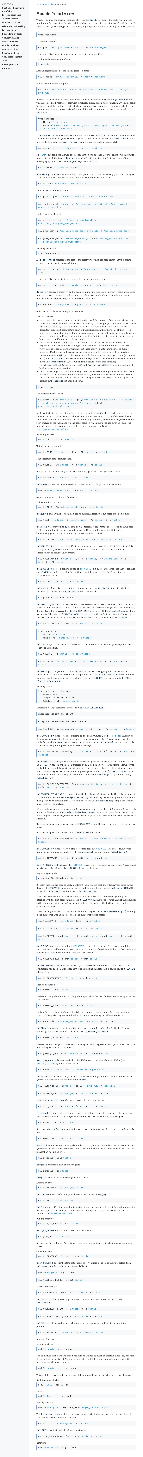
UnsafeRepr (53, 1368)
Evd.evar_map (99, 47)
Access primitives (10, 41)
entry (59, 77)
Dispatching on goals (12, 34)
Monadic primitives (11, 22)
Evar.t (78, 47)
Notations (6, 68)
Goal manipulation (10, 38)
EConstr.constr (49, 128)
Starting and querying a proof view (13, 9)
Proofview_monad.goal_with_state (57, 223)
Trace (4, 60)
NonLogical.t (67, 1423)
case (78, 654)
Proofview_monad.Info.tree (54, 406)
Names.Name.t (77, 1053)
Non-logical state (10, 64)
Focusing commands (11, 15)
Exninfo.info (70, 507)
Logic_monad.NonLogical (96, 1407)
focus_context (91, 269)
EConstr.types (99, 89)
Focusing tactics (9, 30)
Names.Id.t (65, 399)
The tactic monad (10, 19)
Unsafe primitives (10, 53)
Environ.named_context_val (91, 204)
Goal (49, 1385)
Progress (52, 1272)
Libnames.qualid (69, 701)
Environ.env (80, 89)
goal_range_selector (115, 784)
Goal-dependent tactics (13, 57)
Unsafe (50, 1349)
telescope (68, 128)
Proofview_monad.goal (79, 220)
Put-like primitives (10, 45)
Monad (50, 490)
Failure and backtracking (13, 26)
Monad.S (61, 490)
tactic (128, 399)
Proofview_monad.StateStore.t (113, 238)
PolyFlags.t (90, 399)
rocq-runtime (48, 4)
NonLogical (53, 1407)
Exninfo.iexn (78, 520)
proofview (64, 47)
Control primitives (10, 49)
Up (37, 4)
